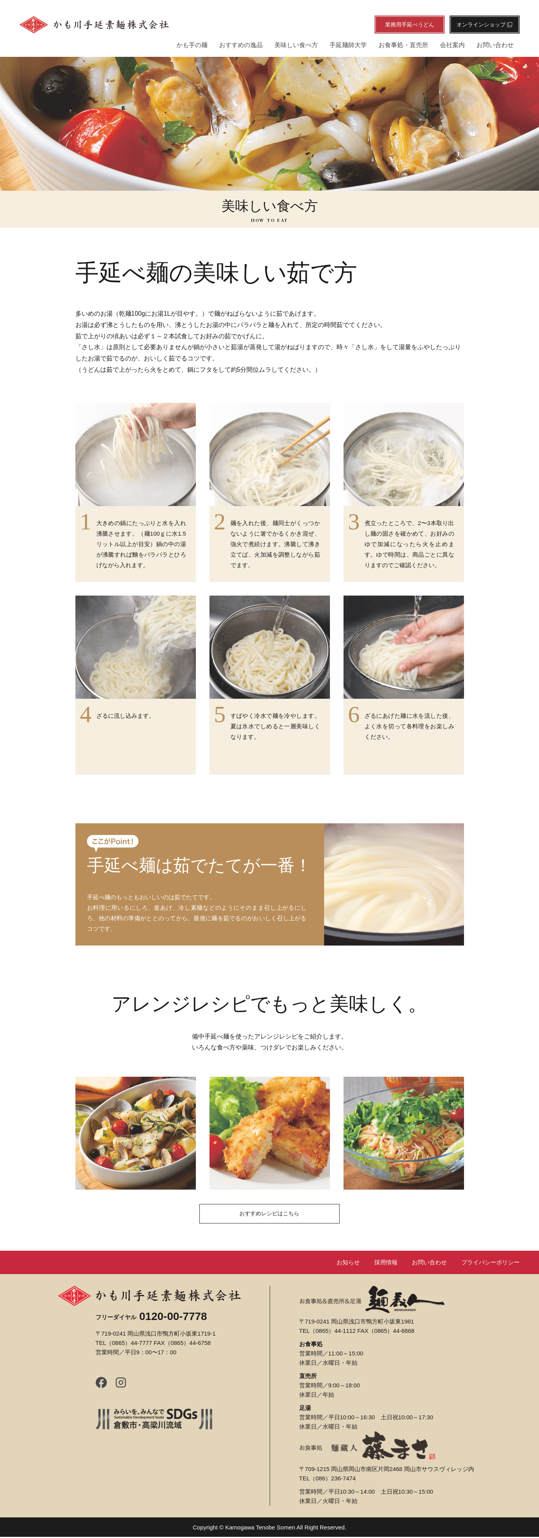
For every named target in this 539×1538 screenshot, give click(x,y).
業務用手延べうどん (409, 24)
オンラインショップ (485, 24)
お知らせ (336, 1263)
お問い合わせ (495, 45)
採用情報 (376, 1263)
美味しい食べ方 (296, 45)
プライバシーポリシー (488, 1263)
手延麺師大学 (348, 45)
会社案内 (452, 45)
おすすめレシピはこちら (269, 1215)
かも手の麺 (192, 45)
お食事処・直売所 (403, 45)
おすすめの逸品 (241, 45)
